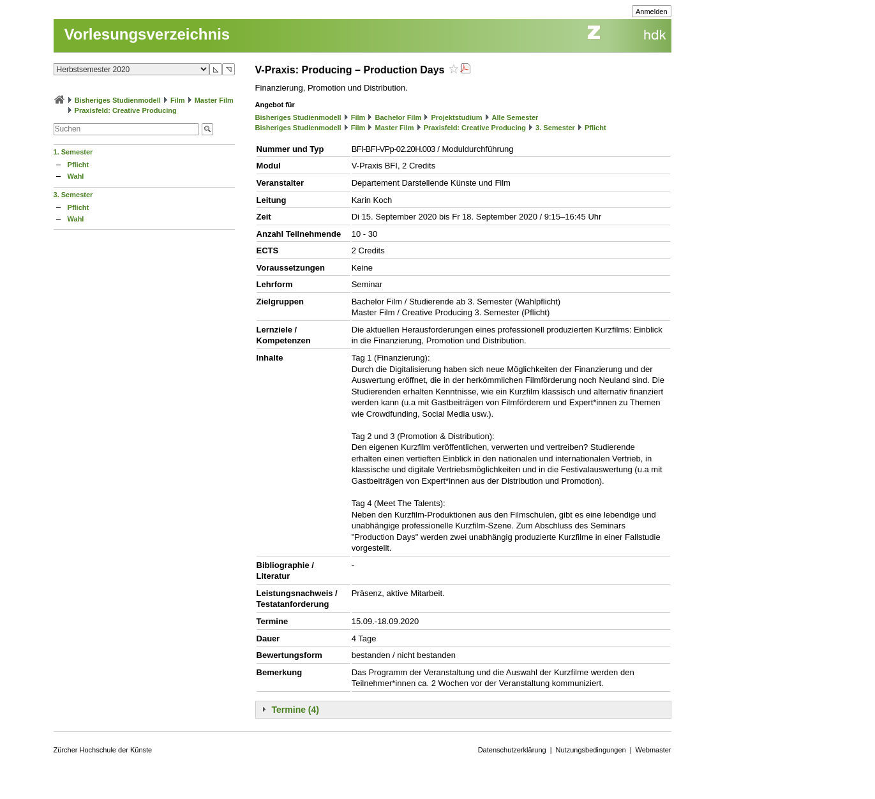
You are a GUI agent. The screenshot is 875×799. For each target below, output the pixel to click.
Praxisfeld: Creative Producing (126, 110)
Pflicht (78, 164)
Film (177, 100)
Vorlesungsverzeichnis (147, 34)
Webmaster (653, 750)
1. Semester (73, 152)
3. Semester (73, 194)
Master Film (214, 100)
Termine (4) (295, 710)
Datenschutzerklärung (512, 750)
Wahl (76, 176)
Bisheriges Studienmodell (118, 100)
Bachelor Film (398, 117)
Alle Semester (515, 117)
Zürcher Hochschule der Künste (103, 750)
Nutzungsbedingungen (591, 750)
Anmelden (652, 11)
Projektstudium (456, 117)
